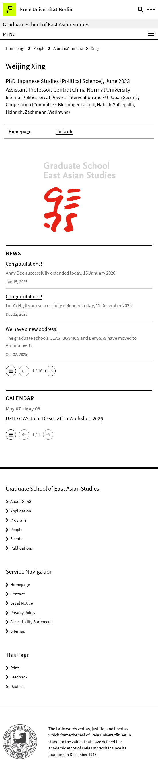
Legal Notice (21, 603)
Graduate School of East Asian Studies (46, 24)
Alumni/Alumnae (68, 48)
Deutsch (17, 686)
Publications (21, 548)
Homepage (15, 48)
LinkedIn (64, 131)
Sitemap (17, 631)
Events (16, 538)
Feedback (18, 677)
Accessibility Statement (31, 621)
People (39, 48)
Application (20, 511)
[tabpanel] (79, 108)
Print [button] (14, 667)
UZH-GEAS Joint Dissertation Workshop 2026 (54, 418)
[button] (11, 371)
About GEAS (20, 501)
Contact (17, 594)
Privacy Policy (22, 612)
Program (18, 520)
